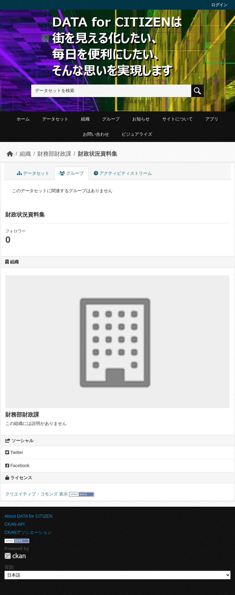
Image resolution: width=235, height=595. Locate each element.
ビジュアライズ (137, 134)
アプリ (211, 118)
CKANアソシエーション (28, 532)
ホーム (23, 118)
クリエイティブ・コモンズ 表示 (36, 493)
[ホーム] (10, 154)
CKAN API (14, 524)
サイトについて (177, 118)
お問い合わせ (96, 134)
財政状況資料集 (97, 154)
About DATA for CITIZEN (28, 516)
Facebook (17, 465)
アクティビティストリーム (123, 173)
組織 (85, 118)
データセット (55, 118)
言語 (8, 567)
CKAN (15, 556)
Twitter (14, 452)
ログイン (219, 4)
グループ (111, 118)
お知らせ (141, 118)
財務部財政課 (54, 154)
